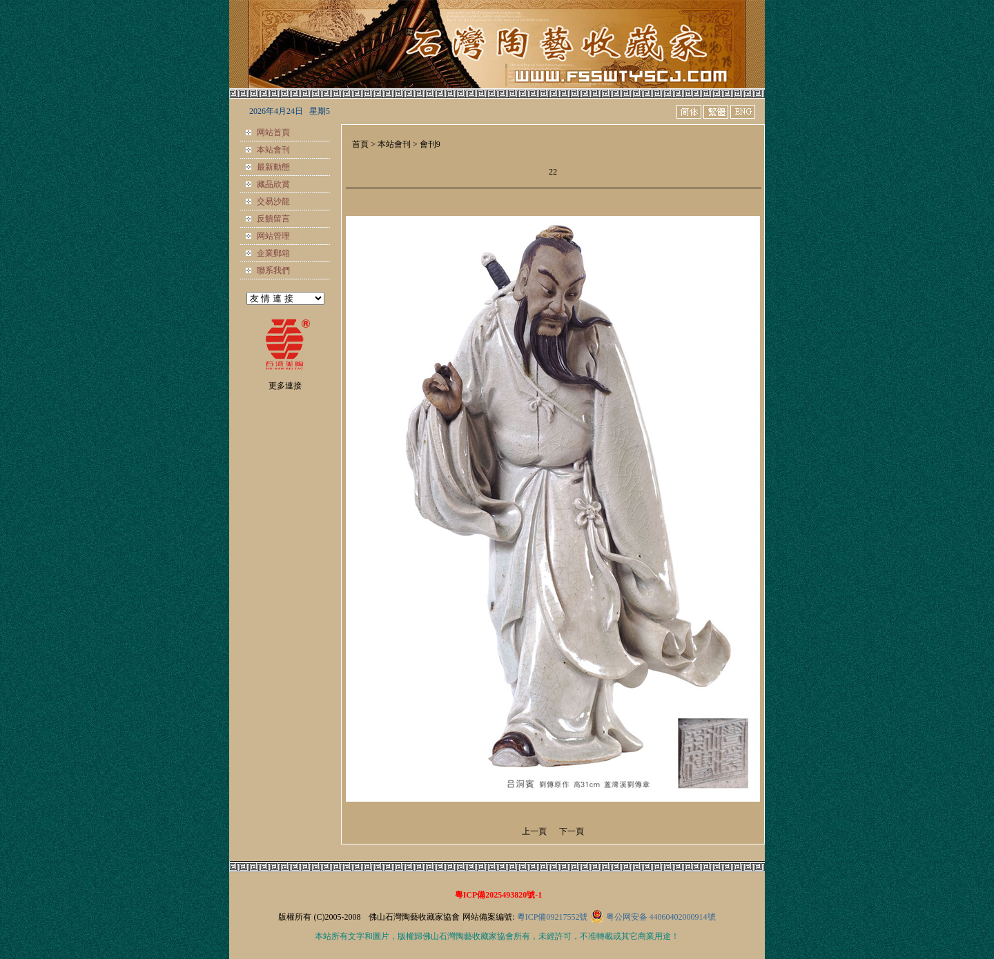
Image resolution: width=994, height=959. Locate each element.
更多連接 (285, 385)
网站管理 (273, 236)
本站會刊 (273, 150)
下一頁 (571, 831)
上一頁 (534, 831)
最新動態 (273, 167)
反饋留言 (273, 219)
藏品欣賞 (273, 184)
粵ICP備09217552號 (552, 917)
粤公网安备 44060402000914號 (661, 917)
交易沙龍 (273, 201)
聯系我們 (273, 270)
